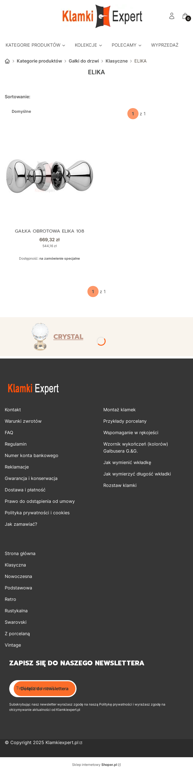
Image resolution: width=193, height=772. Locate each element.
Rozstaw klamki (120, 485)
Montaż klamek (119, 409)
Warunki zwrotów (23, 421)
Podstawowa (18, 588)
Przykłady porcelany (125, 421)
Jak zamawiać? (21, 524)
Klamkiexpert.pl (62, 742)
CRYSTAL (68, 337)
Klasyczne (117, 61)
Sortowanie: (17, 96)
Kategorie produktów (39, 61)
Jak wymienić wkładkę (127, 462)
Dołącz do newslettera (44, 688)
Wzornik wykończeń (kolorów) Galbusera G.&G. (135, 447)
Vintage (13, 645)
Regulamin (16, 444)
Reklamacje (17, 467)
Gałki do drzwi (84, 61)
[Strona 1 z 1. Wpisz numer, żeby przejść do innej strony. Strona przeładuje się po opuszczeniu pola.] (133, 113)
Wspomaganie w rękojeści (130, 432)
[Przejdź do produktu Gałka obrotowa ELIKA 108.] (49, 177)
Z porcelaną (17, 633)
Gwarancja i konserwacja (31, 478)
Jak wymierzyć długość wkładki (137, 474)
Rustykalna (16, 610)
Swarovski (16, 622)
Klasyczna (15, 565)
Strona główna (7, 61)
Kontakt (13, 409)
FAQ (9, 432)
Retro (10, 599)
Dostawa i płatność (25, 490)
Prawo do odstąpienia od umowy (40, 501)
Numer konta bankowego (31, 455)
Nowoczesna (18, 576)
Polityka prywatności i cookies (37, 512)
